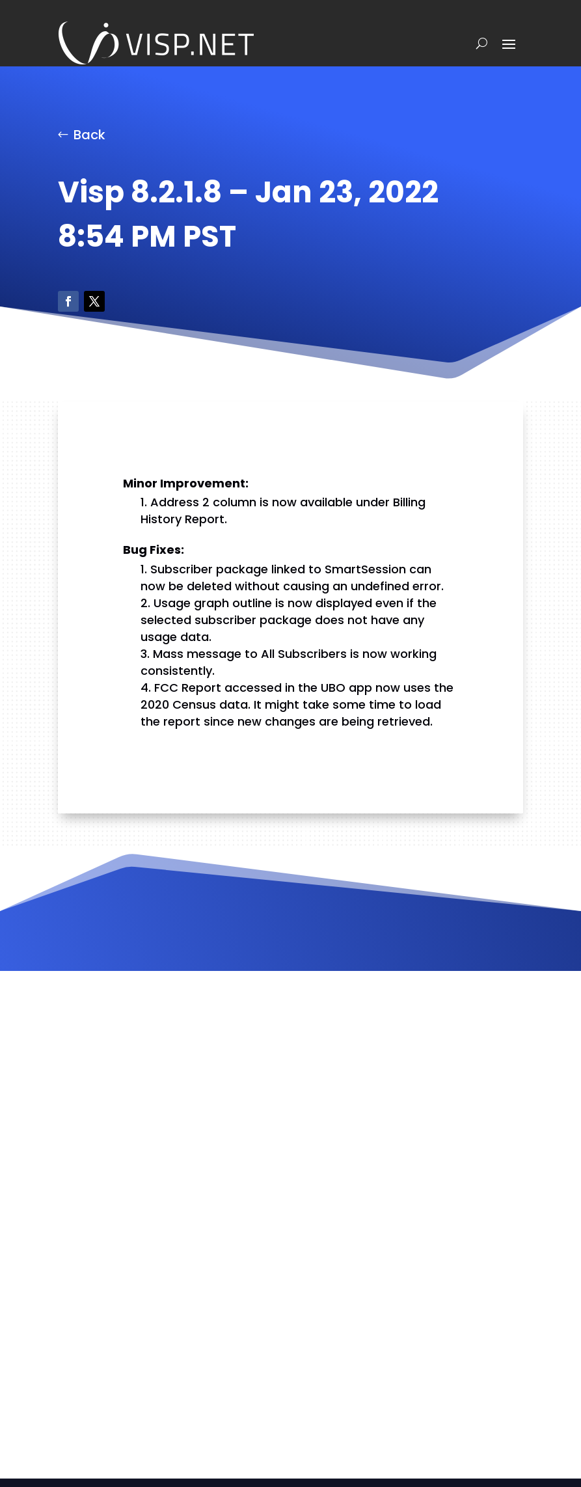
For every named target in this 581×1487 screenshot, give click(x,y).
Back (89, 135)
